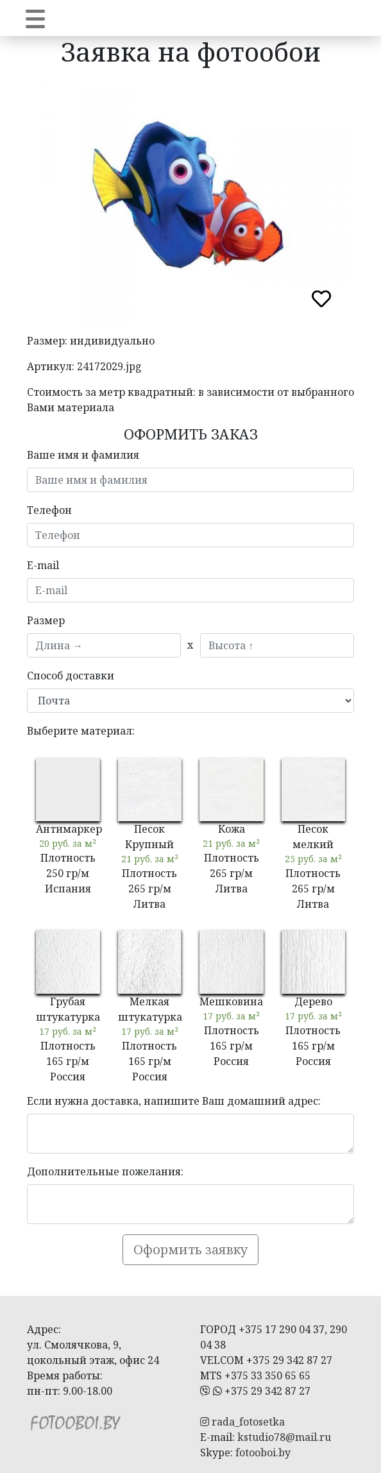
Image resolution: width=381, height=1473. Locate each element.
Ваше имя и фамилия (83, 455)
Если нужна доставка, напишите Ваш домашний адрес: (174, 1101)
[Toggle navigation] (35, 18)
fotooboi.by (263, 1452)
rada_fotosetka (242, 1422)
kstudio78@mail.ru (284, 1437)
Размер (46, 620)
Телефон (49, 510)
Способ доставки (70, 675)
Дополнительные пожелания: (105, 1171)
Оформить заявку (190, 1249)
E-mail (43, 565)
